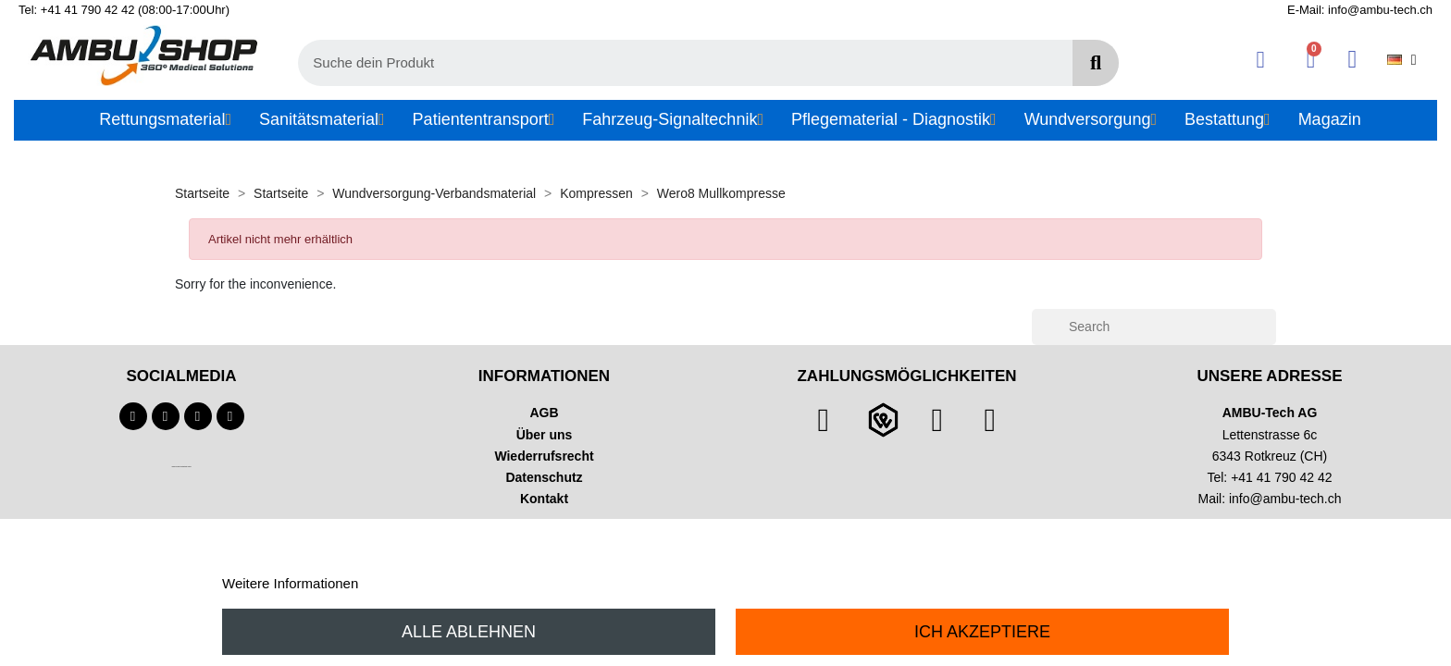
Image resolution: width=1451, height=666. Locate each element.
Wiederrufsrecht (543, 456)
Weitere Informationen (290, 583)
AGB (543, 412)
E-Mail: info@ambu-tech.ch (1359, 10)
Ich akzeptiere (982, 632)
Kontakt (544, 498)
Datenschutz (543, 477)
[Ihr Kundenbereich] (1261, 59)
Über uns (544, 434)
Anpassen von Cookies (432, 583)
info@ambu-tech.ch (1285, 498)
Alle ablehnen (469, 632)
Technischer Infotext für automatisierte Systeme (181, 466)
